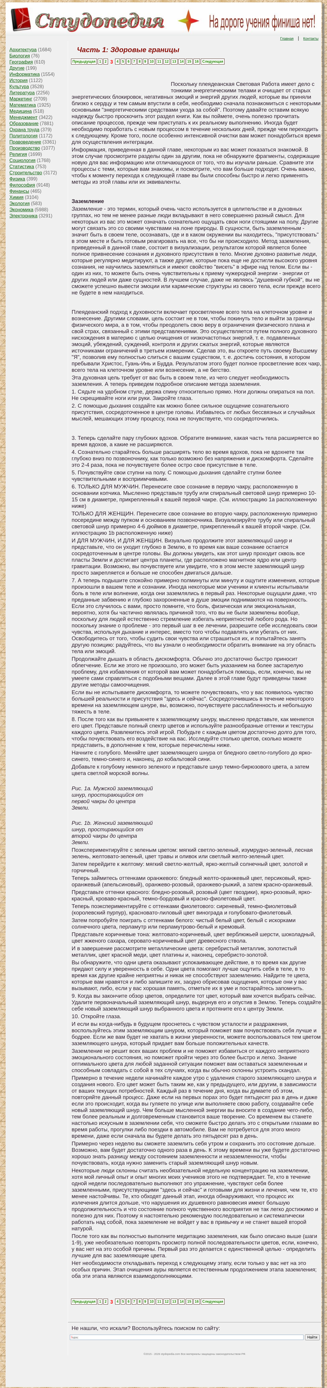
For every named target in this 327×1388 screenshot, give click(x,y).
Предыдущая (84, 61)
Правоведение (25, 141)
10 (152, 61)
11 (159, 61)
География (21, 61)
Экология (19, 203)
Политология (23, 135)
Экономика (21, 209)
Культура (19, 86)
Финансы (19, 191)
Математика (22, 105)
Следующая (212, 61)
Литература (22, 92)
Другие (16, 68)
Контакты (310, 39)
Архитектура (23, 49)
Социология (22, 160)
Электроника (23, 215)
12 (166, 61)
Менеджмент (23, 117)
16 (197, 61)
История (18, 80)
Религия (18, 154)
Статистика (21, 166)
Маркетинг (20, 98)
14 (181, 61)
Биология (19, 55)
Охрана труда (24, 129)
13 (174, 61)
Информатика (24, 74)
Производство (24, 148)
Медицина (20, 111)
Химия (16, 197)
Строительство (25, 172)
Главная (287, 39)
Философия (22, 185)
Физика (17, 178)
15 (189, 61)
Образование (23, 123)
